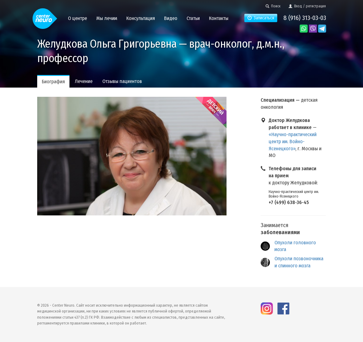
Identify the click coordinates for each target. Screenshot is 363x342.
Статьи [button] (193, 18)
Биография (53, 82)
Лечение (84, 81)
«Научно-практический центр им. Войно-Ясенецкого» (293, 141)
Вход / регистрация (307, 6)
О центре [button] (77, 18)
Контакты (218, 18)
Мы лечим (106, 18)
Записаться (260, 18)
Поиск (273, 6)
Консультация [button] (140, 18)
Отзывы (122, 81)
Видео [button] (170, 18)
